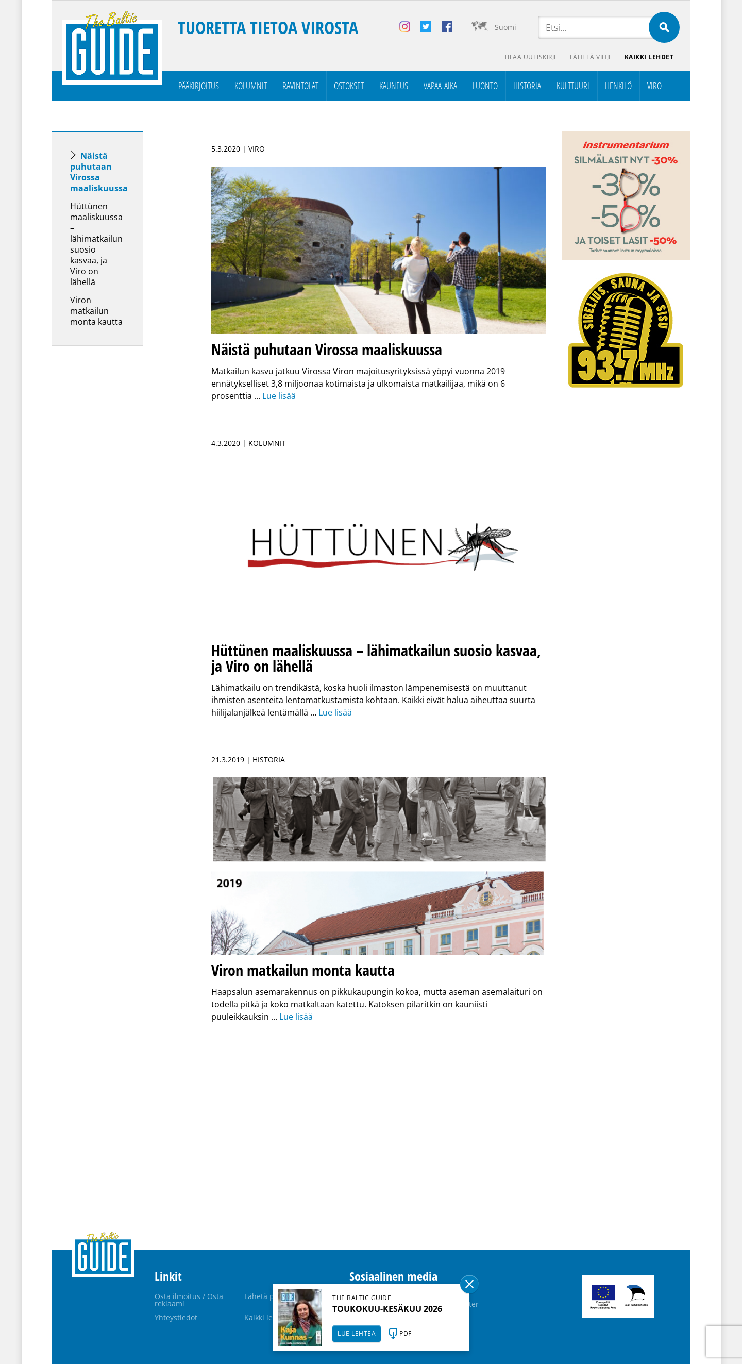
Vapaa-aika (440, 85)
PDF (405, 1333)
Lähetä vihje (590, 57)
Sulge (469, 1284)
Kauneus (393, 85)
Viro (654, 85)
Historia (527, 85)
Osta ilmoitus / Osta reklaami (189, 1299)
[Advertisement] (116, 516)
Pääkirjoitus (198, 85)
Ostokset (349, 85)
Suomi (505, 27)
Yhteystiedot (176, 1317)
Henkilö (618, 85)
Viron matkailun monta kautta (96, 310)
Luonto (485, 85)
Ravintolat (300, 85)
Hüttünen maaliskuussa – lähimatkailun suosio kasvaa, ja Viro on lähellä (96, 244)
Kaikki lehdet (649, 57)
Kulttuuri (572, 85)
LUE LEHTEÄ (357, 1333)
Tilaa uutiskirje (530, 57)
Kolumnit (250, 85)
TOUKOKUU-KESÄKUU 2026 (387, 1309)
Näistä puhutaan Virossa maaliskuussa (99, 172)
